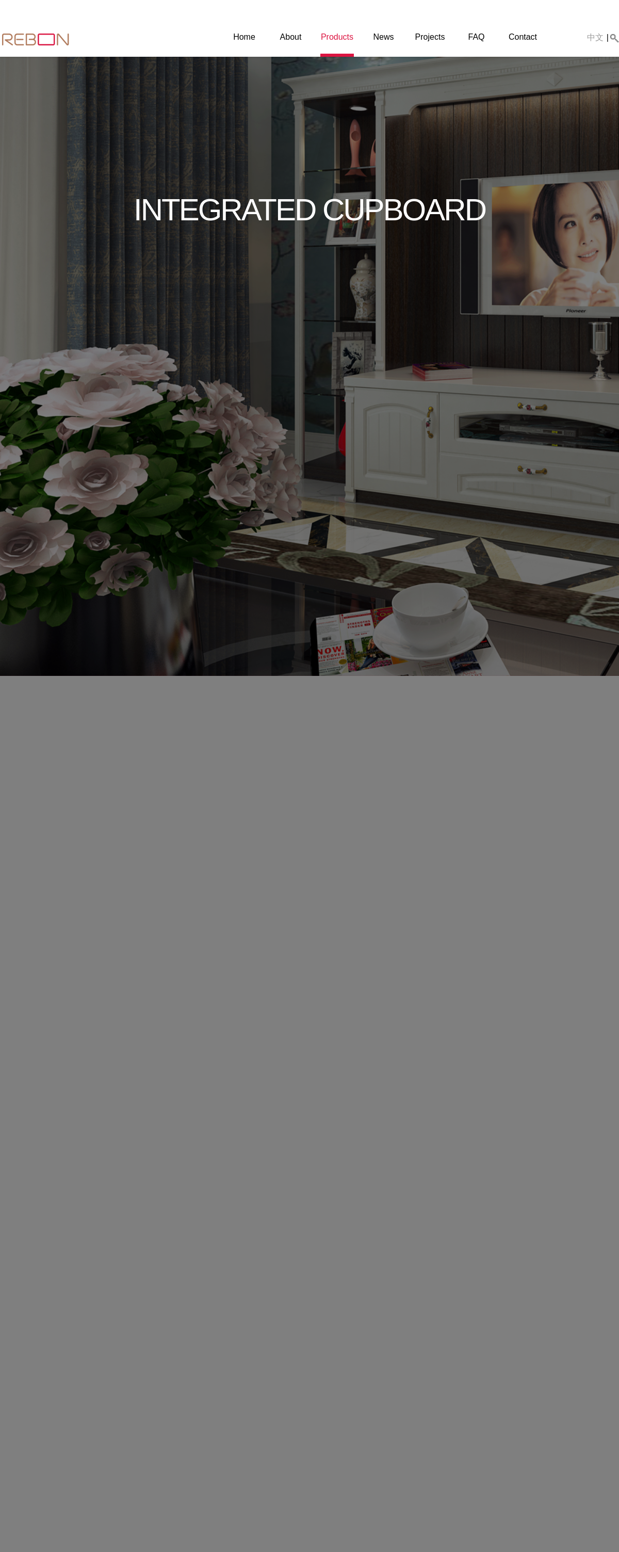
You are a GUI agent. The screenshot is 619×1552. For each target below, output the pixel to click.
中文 (595, 37)
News (383, 37)
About (291, 37)
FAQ (476, 37)
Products (337, 37)
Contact (523, 37)
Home (244, 37)
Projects (430, 37)
